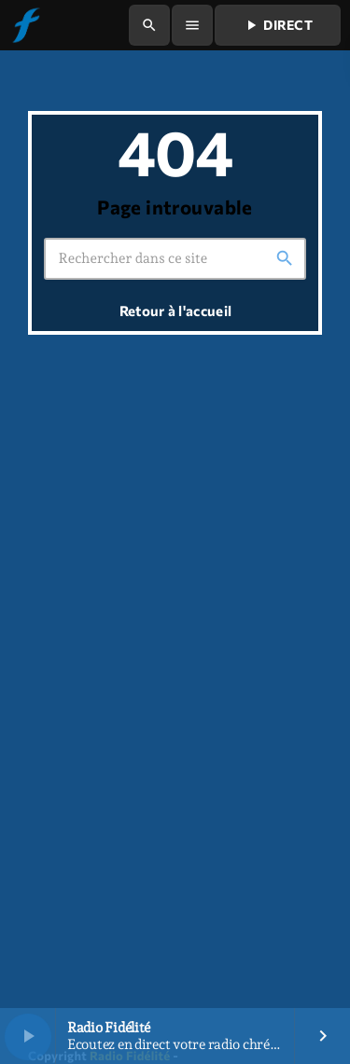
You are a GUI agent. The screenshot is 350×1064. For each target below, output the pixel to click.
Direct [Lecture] (278, 25)
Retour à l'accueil (175, 310)
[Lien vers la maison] (25, 25)
